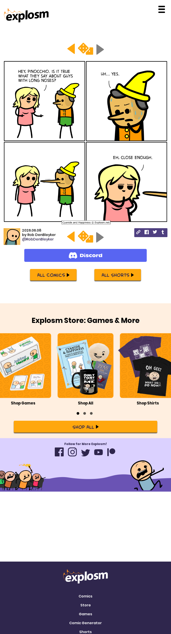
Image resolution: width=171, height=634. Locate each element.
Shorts (85, 565)
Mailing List (85, 580)
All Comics (53, 275)
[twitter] (155, 232)
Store (85, 538)
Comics (85, 529)
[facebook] (147, 233)
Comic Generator (85, 556)
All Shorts (118, 275)
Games (85, 547)
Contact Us (85, 589)
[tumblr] (163, 233)
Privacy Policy (85, 598)
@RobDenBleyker (38, 239)
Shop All (85, 416)
